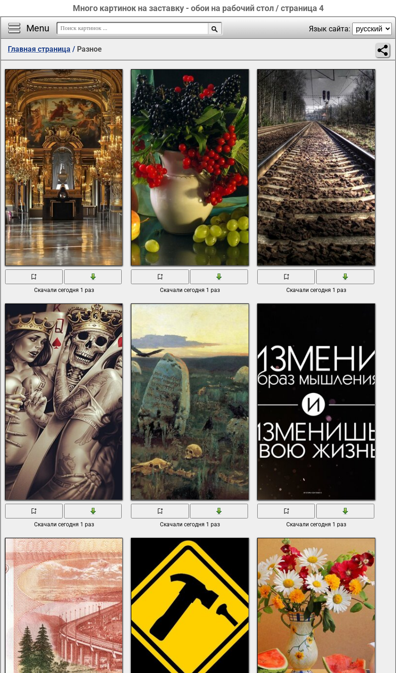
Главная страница (39, 49)
